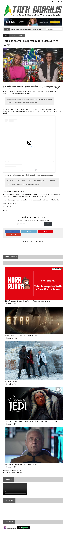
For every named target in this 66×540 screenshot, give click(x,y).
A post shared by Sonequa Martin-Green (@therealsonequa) (29, 170)
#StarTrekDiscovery (12, 181)
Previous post (27, 238)
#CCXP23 (38, 181)
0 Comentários (29, 84)
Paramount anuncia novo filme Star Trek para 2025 (22, 333)
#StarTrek (20, 181)
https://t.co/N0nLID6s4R (45, 99)
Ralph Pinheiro (9, 84)
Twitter (55, 538)
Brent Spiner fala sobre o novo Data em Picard (20, 461)
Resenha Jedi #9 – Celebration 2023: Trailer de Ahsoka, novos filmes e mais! (31, 418)
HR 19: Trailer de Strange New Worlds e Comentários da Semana (27, 298)
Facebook (50, 538)
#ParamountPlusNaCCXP (29, 181)
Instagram (60, 538)
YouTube (44, 538)
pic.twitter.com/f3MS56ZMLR (49, 181)
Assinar (48, 224)
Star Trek (13, 35)
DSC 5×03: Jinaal (10, 379)
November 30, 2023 (32, 103)
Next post (39, 238)
